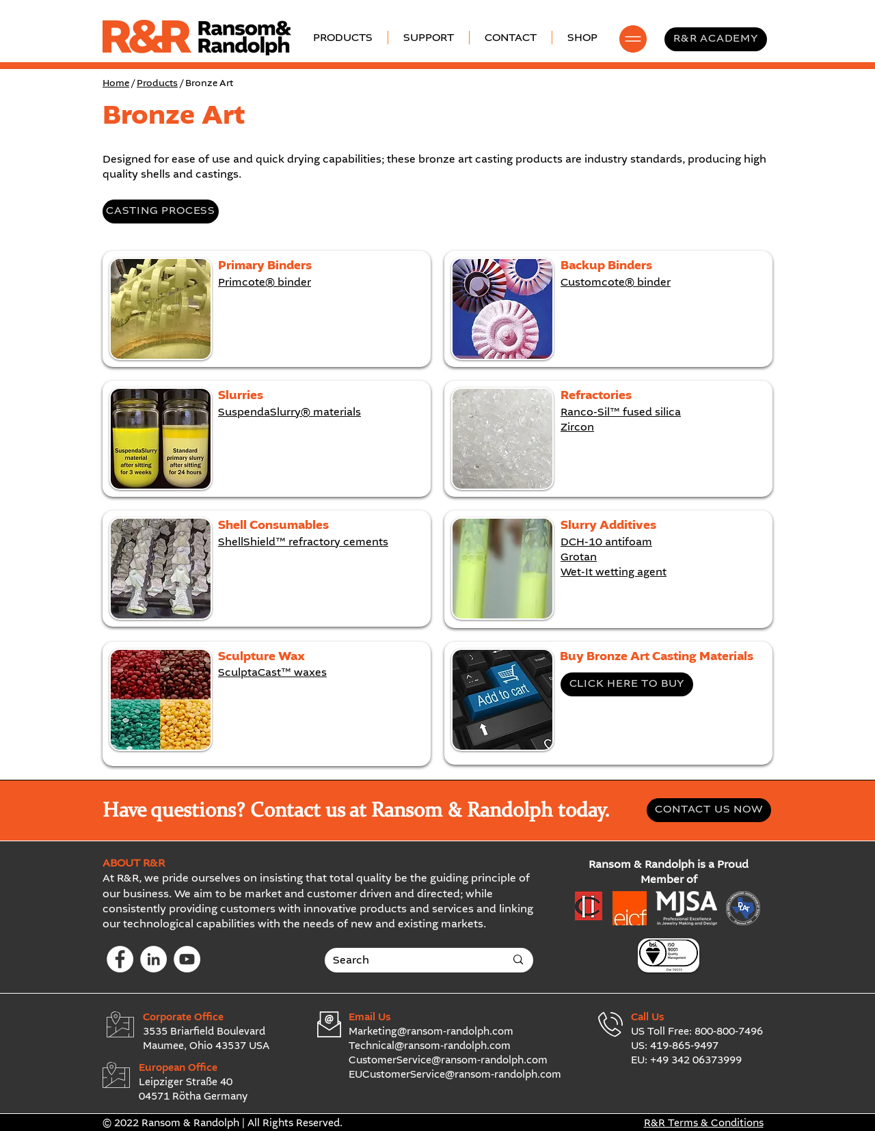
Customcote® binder (616, 282)
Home (116, 83)
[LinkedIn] (153, 959)
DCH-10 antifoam (606, 542)
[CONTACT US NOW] (709, 810)
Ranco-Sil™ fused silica (621, 412)
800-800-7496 (729, 1032)
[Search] (409, 961)
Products (157, 83)
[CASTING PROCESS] (161, 211)
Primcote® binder (264, 282)
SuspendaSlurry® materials (289, 412)
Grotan (579, 557)
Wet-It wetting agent (614, 572)
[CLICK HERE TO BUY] (627, 684)
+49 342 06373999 (696, 1060)
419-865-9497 (684, 1046)
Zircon (577, 427)
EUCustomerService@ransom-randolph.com (455, 1075)
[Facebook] (120, 959)
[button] (428, 37)
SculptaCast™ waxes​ (272, 673)
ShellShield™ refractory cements (303, 542)
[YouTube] (187, 959)
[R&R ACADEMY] (715, 39)
